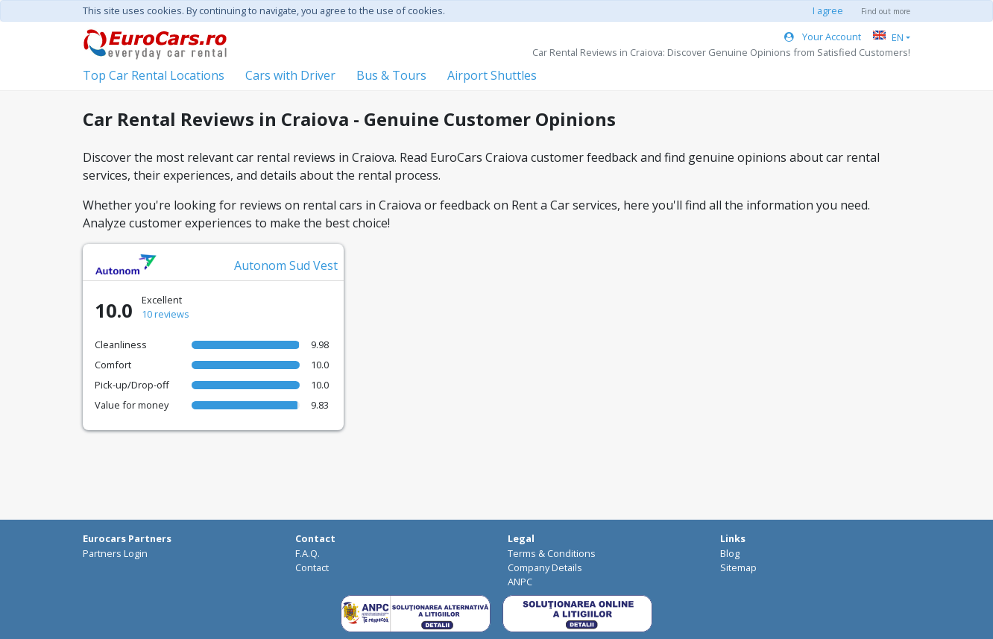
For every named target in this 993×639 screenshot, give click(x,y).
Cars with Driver (290, 75)
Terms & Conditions (552, 553)
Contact (312, 567)
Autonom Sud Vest (286, 265)
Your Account (822, 36)
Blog (730, 553)
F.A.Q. (307, 553)
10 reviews (165, 314)
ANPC (520, 581)
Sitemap (738, 567)
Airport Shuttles (492, 75)
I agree (828, 10)
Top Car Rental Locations (153, 75)
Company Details (545, 567)
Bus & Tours (391, 75)
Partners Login (115, 553)
